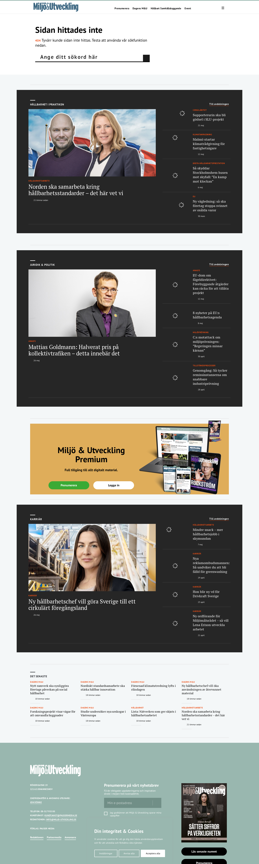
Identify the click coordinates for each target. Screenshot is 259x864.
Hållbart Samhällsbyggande (166, 8)
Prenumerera (122, 8)
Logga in (113, 485)
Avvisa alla (129, 853)
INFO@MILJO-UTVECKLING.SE (61, 819)
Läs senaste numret (204, 851)
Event (188, 8)
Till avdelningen (219, 104)
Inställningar (105, 853)
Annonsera (70, 837)
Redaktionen (36, 837)
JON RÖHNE (36, 802)
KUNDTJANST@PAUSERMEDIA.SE (60, 815)
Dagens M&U (140, 8)
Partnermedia (54, 837)
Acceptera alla (153, 853)
